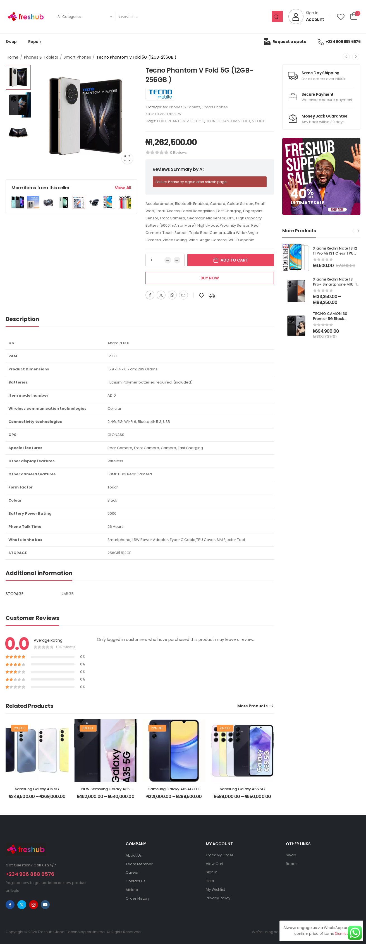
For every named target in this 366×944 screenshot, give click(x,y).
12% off (157, 728)
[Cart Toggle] (354, 16)
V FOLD (258, 121)
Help (210, 880)
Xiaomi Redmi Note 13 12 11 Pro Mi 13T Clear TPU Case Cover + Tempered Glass (335, 256)
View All (123, 187)
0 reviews (178, 152)
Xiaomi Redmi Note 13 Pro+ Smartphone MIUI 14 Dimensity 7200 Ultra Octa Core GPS (336, 287)
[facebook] (10, 904)
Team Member (139, 864)
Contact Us (135, 881)
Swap (11, 41)
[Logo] (26, 16)
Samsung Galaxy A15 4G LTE (174, 789)
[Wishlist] (341, 16)
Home (12, 57)
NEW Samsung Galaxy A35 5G (105, 791)
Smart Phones (77, 57)
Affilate (132, 889)
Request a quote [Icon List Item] (285, 41)
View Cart (214, 863)
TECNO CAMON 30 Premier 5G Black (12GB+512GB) (330, 318)
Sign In (211, 872)
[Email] (183, 295)
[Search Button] (277, 16)
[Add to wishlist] (201, 295)
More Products (252, 706)
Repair (34, 41)
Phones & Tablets (41, 57)
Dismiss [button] (341, 933)
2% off (19, 728)
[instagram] (33, 904)
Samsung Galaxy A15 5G (37, 789)
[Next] (355, 57)
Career (132, 872)
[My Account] (306, 16)
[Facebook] (149, 295)
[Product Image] (85, 116)
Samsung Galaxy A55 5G (242, 789)
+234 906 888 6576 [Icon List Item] (339, 42)
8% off (88, 728)
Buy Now (209, 278)
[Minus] (167, 260)
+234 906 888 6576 (30, 874)
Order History (138, 898)
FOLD (161, 121)
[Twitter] (161, 295)
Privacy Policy (218, 898)
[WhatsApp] (172, 295)
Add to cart (234, 260)
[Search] (193, 16)
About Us (134, 855)
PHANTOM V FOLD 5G (186, 121)
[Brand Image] (160, 94)
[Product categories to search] (84, 16)
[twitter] (21, 904)
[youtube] (45, 904)
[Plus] (177, 260)
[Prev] (346, 57)
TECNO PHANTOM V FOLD (228, 121)
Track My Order (219, 855)
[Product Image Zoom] (127, 158)
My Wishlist (215, 889)
